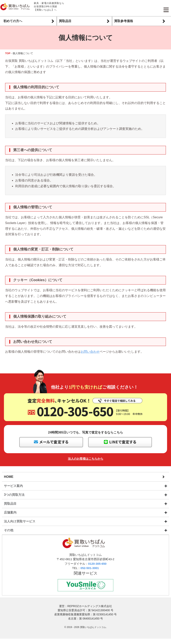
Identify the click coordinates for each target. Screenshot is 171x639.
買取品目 (65, 21)
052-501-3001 (89, 568)
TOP (7, 53)
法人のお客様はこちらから (85, 458)
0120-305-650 (97, 564)
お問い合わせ (90, 351)
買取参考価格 (123, 21)
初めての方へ (12, 21)
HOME (8, 476)
